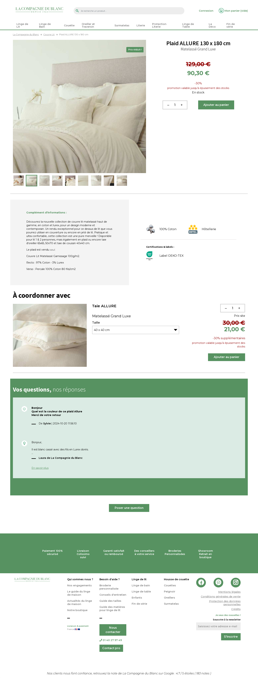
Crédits (236, 609)
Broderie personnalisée (108, 587)
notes (203, 673)
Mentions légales (229, 592)
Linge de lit (139, 579)
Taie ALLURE (104, 306)
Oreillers (169, 597)
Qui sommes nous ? (80, 579)
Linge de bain (141, 585)
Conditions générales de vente (221, 596)
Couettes (170, 585)
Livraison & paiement (80, 628)
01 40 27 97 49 (110, 640)
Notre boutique (77, 610)
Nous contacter (113, 630)
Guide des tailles (110, 600)
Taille (96, 322)
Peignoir (169, 591)
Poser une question (129, 508)
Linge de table (141, 591)
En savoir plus (40, 468)
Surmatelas (171, 603)
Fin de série (139, 603)
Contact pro (111, 648)
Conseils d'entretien (112, 594)
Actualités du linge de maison (79, 602)
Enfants (137, 597)
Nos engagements (79, 585)
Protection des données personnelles (225, 603)
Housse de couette (176, 579)
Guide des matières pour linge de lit (112, 608)
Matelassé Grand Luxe (111, 316)
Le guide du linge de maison (78, 593)
